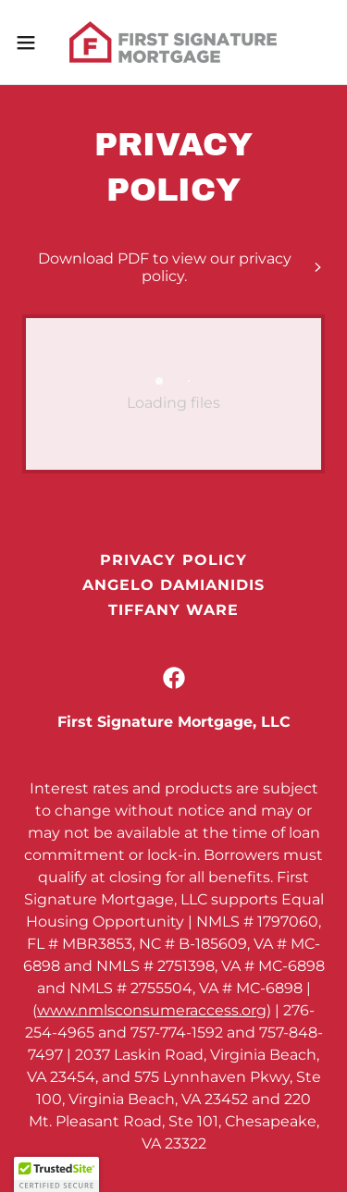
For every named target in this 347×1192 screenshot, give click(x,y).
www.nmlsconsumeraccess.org (151, 1010)
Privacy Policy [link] (173, 560)
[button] (32, 42)
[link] (173, 42)
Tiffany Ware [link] (173, 610)
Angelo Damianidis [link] (173, 585)
